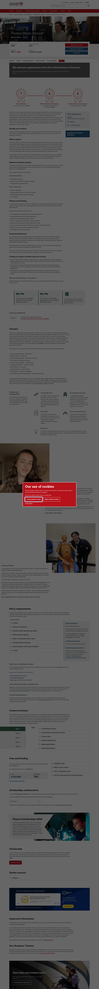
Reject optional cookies (52, 499)
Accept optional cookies (34, 499)
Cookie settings (29, 503)
